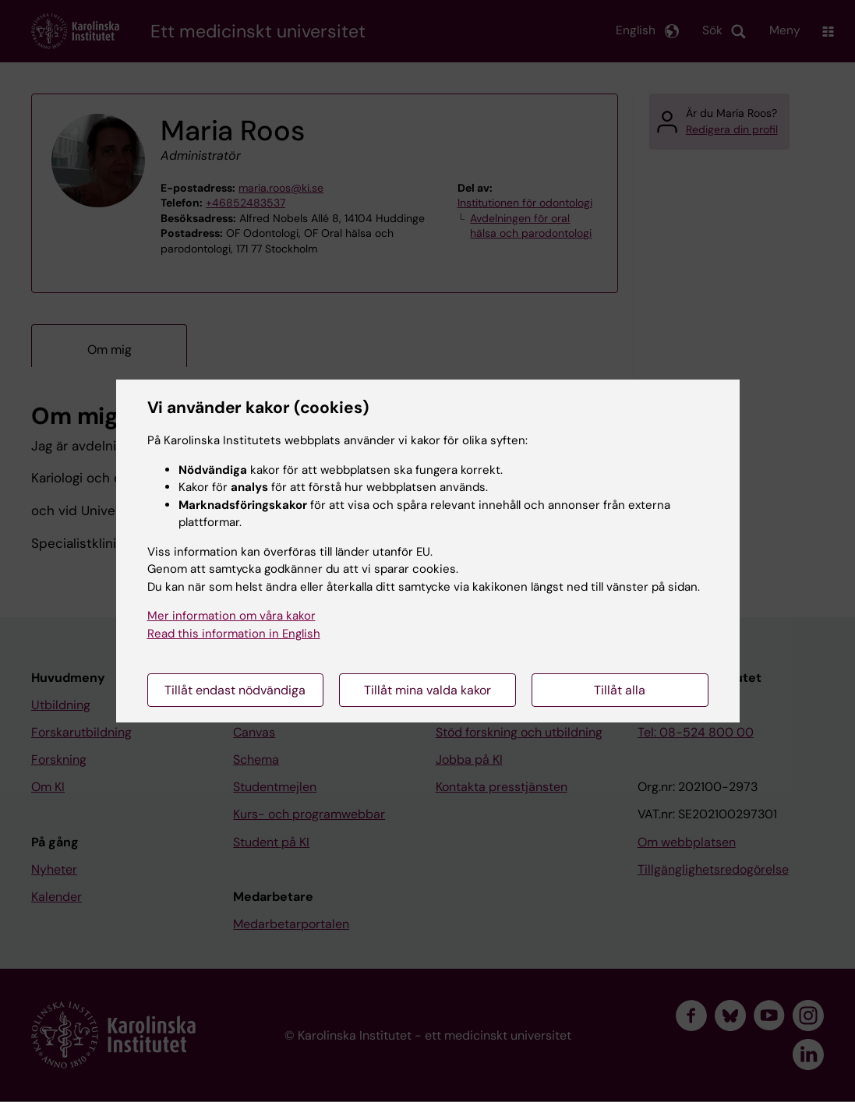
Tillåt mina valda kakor (427, 690)
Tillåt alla (619, 690)
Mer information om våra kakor (231, 615)
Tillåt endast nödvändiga (235, 690)
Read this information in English (233, 633)
